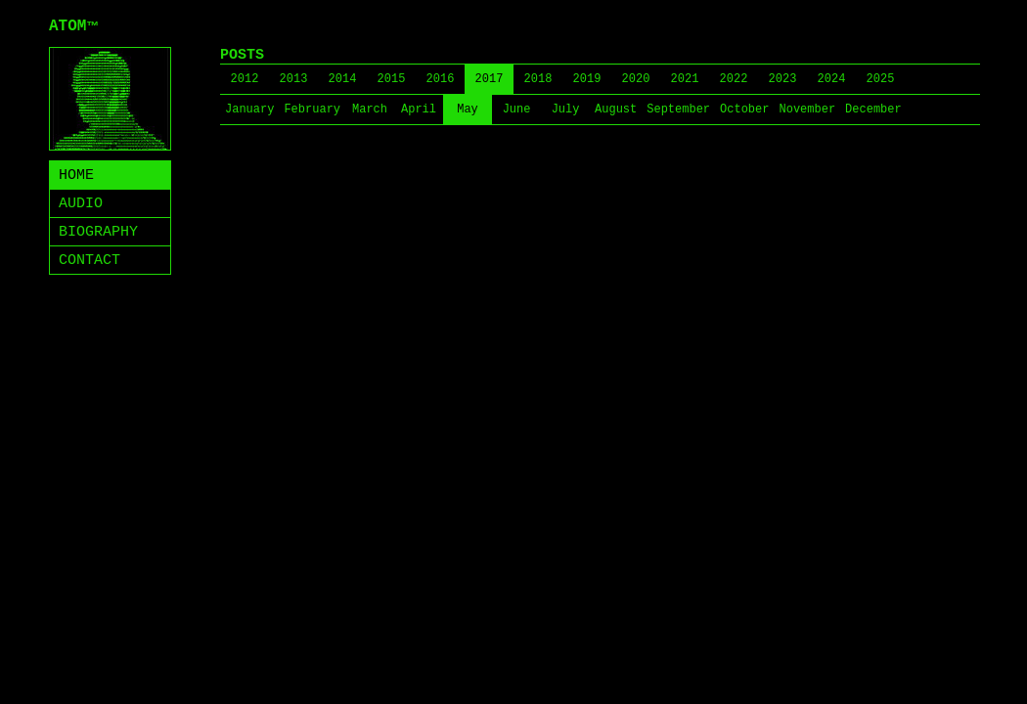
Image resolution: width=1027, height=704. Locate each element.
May (467, 109)
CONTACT (89, 260)
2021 (685, 79)
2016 (440, 79)
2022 (734, 79)
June (517, 109)
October (744, 109)
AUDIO (81, 204)
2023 (783, 79)
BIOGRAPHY (98, 232)
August (616, 109)
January (249, 109)
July (566, 109)
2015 (392, 79)
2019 (587, 79)
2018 (538, 79)
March (369, 109)
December (873, 109)
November (807, 109)
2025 (881, 79)
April (418, 109)
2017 (489, 79)
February (312, 109)
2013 (294, 79)
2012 (245, 79)
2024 (832, 79)
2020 (636, 79)
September (678, 109)
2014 (343, 79)
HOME (76, 175)
